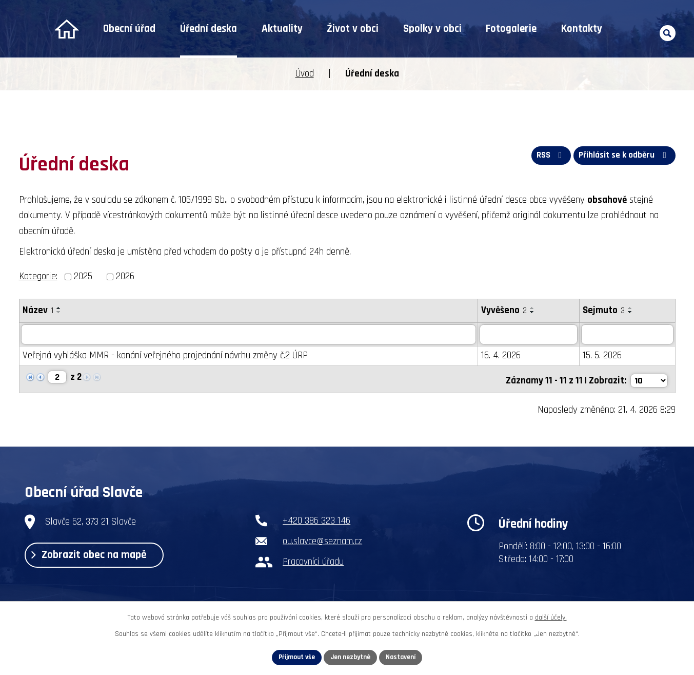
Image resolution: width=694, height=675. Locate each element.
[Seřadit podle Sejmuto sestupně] (630, 312)
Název (38, 310)
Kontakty (581, 28)
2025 (83, 276)
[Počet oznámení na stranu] (648, 378)
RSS (545, 158)
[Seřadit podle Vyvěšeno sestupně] (532, 312)
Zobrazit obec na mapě (97, 556)
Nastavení (404, 656)
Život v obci (353, 28)
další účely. (551, 616)
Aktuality (282, 28)
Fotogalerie (511, 28)
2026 (125, 276)
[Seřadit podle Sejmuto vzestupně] (630, 308)
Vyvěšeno (504, 310)
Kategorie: (38, 276)
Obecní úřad (129, 28)
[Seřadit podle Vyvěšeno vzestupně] (532, 308)
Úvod (67, 29)
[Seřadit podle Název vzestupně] (59, 308)
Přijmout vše (294, 656)
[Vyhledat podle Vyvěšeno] (529, 334)
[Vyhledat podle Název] (248, 334)
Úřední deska (208, 28)
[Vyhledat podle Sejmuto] (627, 334)
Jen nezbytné (351, 656)
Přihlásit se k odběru (623, 158)
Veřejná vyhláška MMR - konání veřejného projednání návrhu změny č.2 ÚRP (165, 356)
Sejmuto (604, 310)
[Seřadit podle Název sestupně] (59, 312)
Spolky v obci (432, 28)
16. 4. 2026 (501, 356)
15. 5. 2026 (602, 356)
